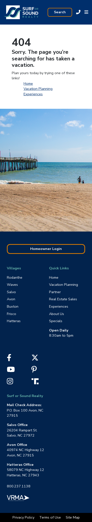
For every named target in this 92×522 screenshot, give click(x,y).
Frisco (11, 313)
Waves (12, 284)
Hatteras (14, 320)
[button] (86, 12)
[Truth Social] (36, 380)
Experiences (33, 94)
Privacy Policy (24, 517)
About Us (56, 313)
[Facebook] (9, 359)
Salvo (11, 291)
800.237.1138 (18, 486)
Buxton (12, 306)
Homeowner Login (46, 248)
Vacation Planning (38, 88)
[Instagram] (10, 382)
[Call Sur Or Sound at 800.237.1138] (78, 12)
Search (60, 12)
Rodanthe (14, 277)
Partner (55, 291)
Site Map (73, 517)
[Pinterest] (34, 370)
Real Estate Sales (63, 299)
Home (28, 83)
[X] (35, 359)
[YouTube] (11, 370)
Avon (11, 299)
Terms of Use (50, 517)
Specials (55, 320)
